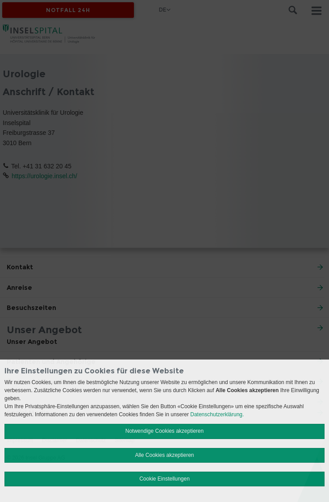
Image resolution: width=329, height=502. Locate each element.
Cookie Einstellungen (164, 479)
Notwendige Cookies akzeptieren (164, 431)
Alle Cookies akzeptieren (164, 455)
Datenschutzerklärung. (217, 414)
